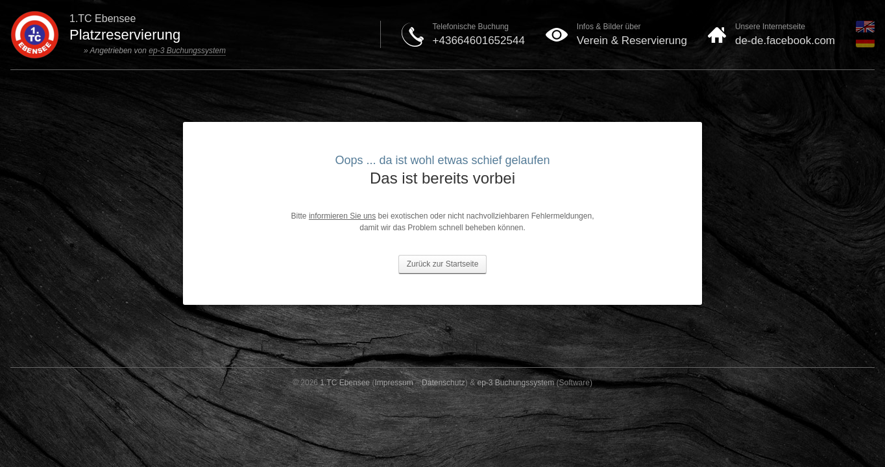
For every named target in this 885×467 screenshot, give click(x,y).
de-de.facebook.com (785, 40)
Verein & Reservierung (632, 40)
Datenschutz (443, 382)
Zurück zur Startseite (443, 264)
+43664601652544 (479, 40)
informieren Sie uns (342, 216)
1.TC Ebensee (345, 382)
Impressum (393, 382)
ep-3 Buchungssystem (187, 50)
